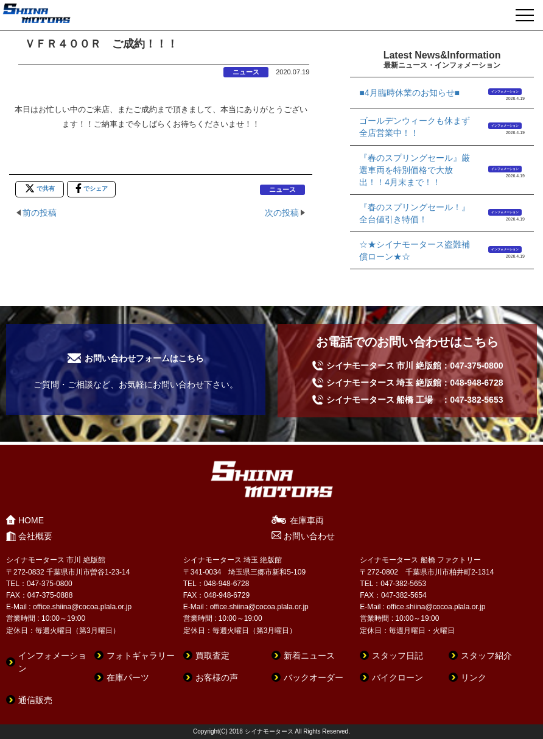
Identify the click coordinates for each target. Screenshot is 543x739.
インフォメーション (505, 91)
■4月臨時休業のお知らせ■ (409, 92)
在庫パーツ (128, 677)
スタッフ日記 (397, 655)
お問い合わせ (309, 536)
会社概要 (35, 536)
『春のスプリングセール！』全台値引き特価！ (414, 213)
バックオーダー (313, 677)
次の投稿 (282, 212)
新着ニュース (309, 655)
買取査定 (212, 655)
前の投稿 (40, 212)
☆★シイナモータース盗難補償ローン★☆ (414, 250)
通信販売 (35, 700)
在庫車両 (307, 520)
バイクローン (397, 677)
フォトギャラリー (141, 655)
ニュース (246, 72)
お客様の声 (216, 677)
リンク (473, 677)
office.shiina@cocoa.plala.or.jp (82, 607)
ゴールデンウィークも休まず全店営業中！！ (414, 127)
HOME (31, 520)
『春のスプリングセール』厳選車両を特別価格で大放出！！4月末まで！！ (414, 170)
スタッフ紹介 (486, 655)
